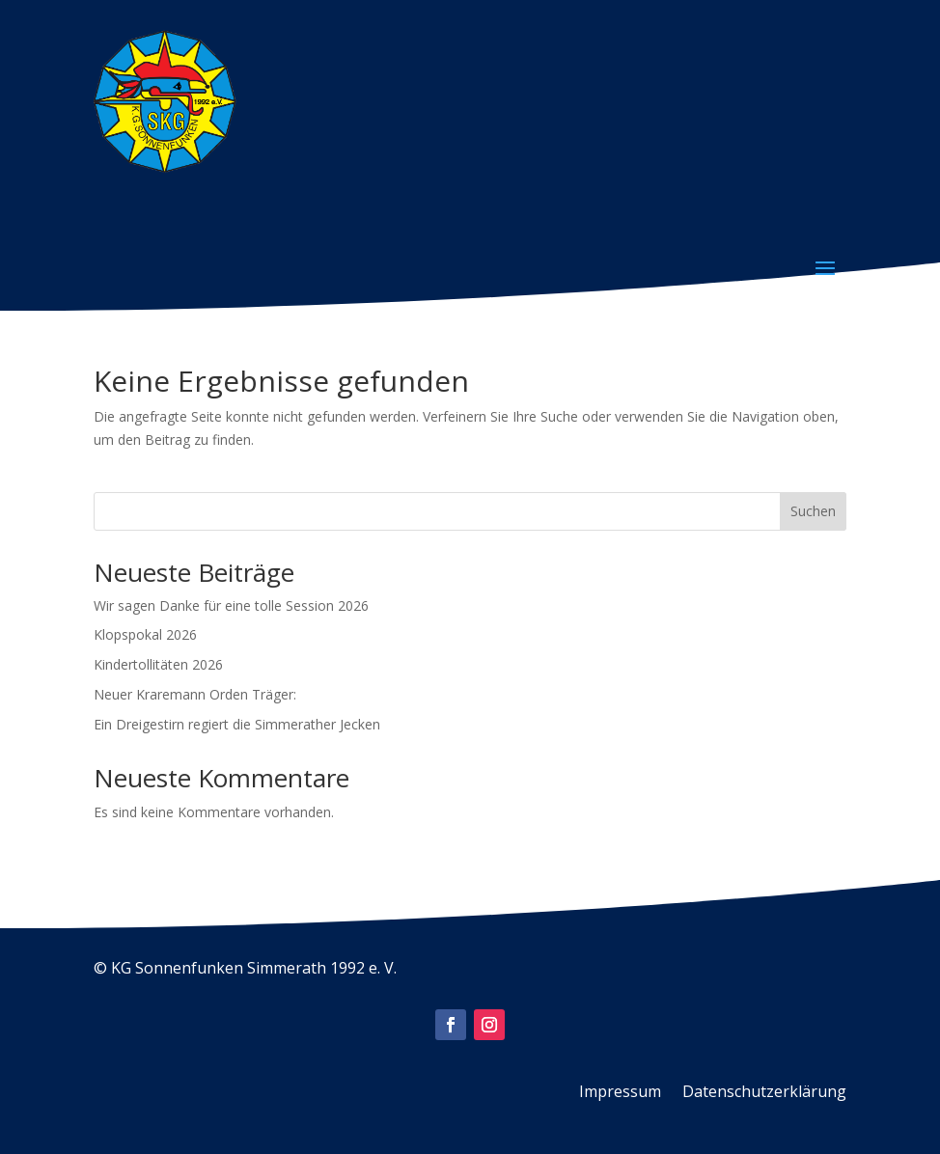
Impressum (620, 1093)
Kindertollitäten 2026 (158, 664)
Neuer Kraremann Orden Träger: (195, 694)
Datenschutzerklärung (764, 1093)
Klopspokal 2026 (145, 634)
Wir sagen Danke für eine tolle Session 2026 (231, 605)
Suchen (813, 511)
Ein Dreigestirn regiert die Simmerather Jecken (237, 724)
